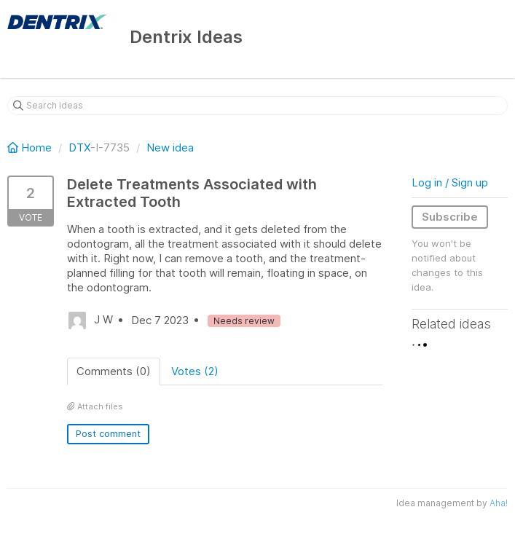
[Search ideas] (257, 105)
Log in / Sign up (450, 182)
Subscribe (450, 217)
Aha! (499, 502)
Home (31, 147)
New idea (170, 147)
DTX (79, 147)
